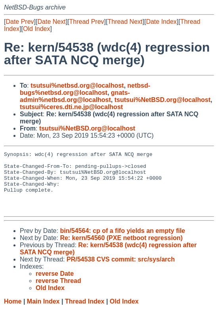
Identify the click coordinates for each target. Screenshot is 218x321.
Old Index (36, 28)
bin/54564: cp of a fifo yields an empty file (122, 242)
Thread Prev (86, 21)
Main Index (43, 313)
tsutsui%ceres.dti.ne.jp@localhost (71, 107)
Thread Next (124, 21)
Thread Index (85, 313)
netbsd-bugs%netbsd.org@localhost (85, 89)
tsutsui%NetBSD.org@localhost (162, 99)
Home (12, 313)
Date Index (161, 21)
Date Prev (20, 21)
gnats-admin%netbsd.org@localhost (75, 96)
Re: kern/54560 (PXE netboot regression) (121, 249)
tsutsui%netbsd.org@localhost (77, 85)
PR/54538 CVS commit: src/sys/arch (121, 271)
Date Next (51, 21)
